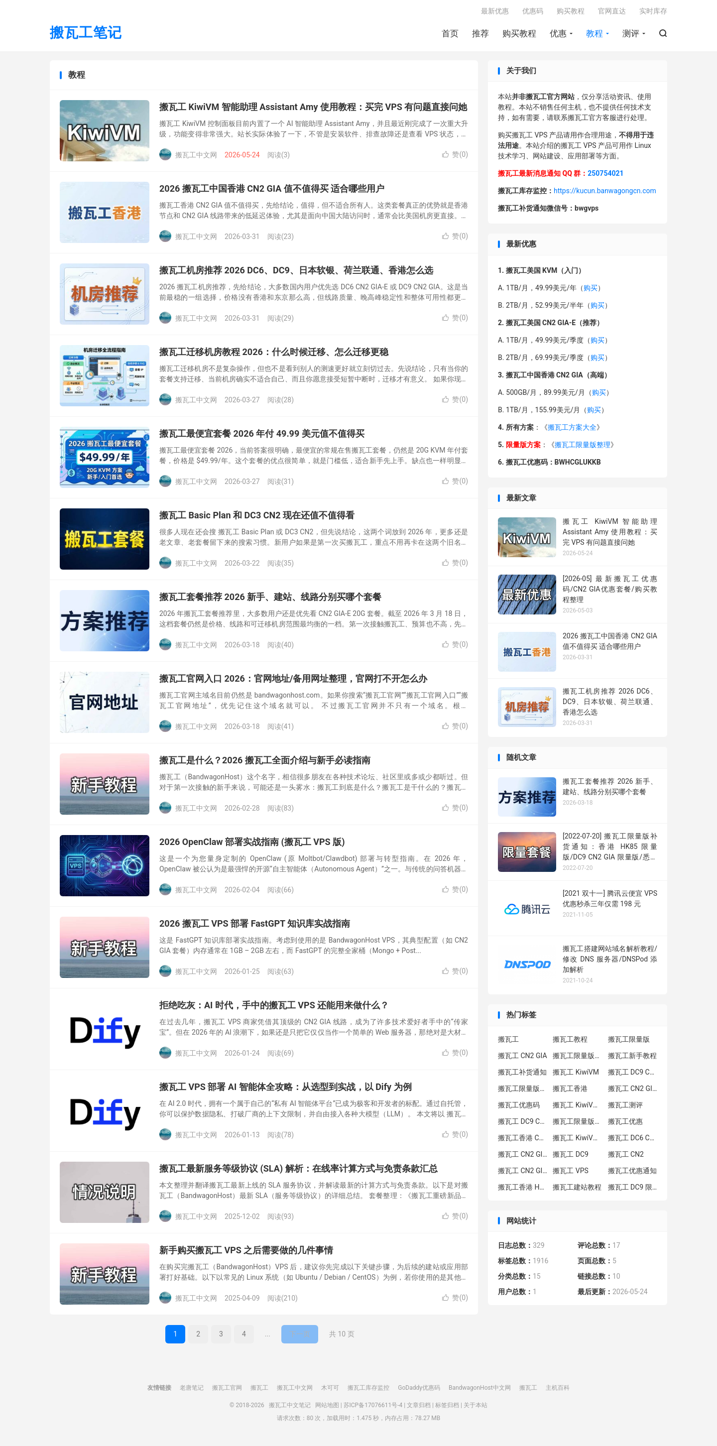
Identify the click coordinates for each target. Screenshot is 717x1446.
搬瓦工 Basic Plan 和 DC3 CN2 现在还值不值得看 (257, 518)
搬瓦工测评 (625, 1108)
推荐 (480, 35)
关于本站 (475, 1408)
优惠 (558, 35)
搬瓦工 (508, 1042)
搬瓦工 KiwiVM (576, 1075)
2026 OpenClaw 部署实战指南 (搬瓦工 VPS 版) (252, 845)
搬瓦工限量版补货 (523, 1091)
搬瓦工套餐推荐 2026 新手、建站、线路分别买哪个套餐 (270, 600)
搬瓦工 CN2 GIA (522, 1059)
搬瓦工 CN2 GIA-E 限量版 (523, 1157)
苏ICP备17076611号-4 (373, 1408)
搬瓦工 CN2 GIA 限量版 (523, 1174)
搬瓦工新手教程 (632, 1059)
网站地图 (327, 1408)
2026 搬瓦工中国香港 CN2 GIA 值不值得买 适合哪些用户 (271, 192)
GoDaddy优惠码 (419, 1391)
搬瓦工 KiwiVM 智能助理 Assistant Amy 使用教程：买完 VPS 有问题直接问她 (313, 110)
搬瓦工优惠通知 (632, 1174)
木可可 (330, 1391)
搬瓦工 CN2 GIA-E (633, 1091)
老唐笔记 (192, 1391)
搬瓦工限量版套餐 (577, 1059)
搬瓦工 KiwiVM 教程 (577, 1108)
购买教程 (519, 35)
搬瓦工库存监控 (368, 1391)
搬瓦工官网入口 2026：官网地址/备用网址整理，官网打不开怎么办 (293, 682)
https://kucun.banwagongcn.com (605, 194)
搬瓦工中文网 (295, 1391)
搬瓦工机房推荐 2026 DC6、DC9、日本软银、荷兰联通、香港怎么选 (296, 273)
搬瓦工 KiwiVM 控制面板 (577, 1141)
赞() (455, 158)
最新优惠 (495, 13)
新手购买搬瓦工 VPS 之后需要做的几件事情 (246, 1253)
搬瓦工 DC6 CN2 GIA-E (633, 1141)
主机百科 (558, 1391)
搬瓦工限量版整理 (582, 448)
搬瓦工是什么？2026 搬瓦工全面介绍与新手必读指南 (264, 763)
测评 (630, 35)
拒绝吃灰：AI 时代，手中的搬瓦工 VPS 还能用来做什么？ (274, 1008)
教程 (594, 35)
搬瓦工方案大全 (572, 431)
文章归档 (419, 1408)
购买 (591, 291)
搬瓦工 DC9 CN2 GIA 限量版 (523, 1124)
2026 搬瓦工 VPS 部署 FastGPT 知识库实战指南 (254, 927)
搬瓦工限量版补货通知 (577, 1124)
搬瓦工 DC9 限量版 (633, 1190)
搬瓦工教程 (570, 1042)
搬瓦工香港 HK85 (523, 1190)
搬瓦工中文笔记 (290, 1408)
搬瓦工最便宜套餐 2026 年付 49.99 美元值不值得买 (261, 437)
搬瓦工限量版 (629, 1042)
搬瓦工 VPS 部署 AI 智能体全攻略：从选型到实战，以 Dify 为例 (285, 1090)
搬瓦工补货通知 (522, 1075)
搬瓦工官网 (227, 1391)
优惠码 (532, 13)
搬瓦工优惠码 (519, 1108)
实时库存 (653, 13)
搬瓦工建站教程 (577, 1190)
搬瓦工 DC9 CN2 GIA (633, 1075)
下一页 (299, 1337)
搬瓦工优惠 (625, 1124)
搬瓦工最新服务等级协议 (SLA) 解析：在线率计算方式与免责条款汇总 (298, 1172)
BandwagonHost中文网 (480, 1391)
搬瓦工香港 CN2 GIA (523, 1141)
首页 (450, 35)
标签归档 (447, 1408)
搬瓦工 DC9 (571, 1157)
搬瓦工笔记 (86, 35)
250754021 (605, 177)
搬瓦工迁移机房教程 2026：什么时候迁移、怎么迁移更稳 (273, 355)
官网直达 (612, 13)
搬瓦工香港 (570, 1091)
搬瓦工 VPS (571, 1174)
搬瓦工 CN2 (626, 1157)
